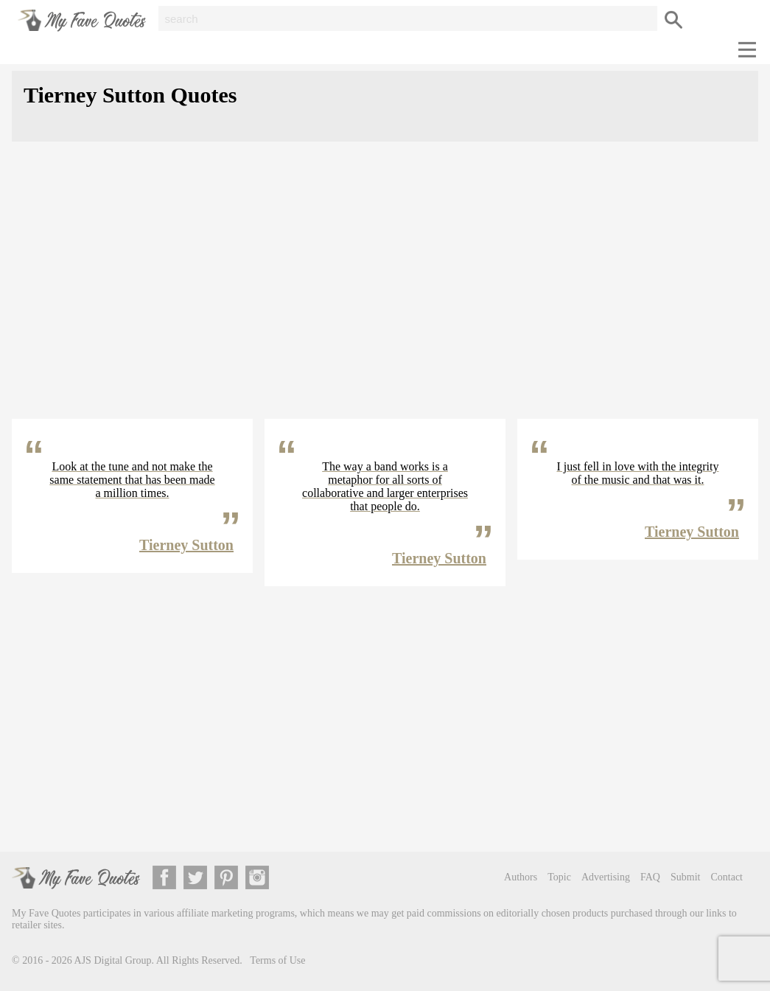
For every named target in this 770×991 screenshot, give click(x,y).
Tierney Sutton (186, 545)
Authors (520, 877)
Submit (685, 877)
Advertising (605, 877)
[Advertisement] (385, 292)
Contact (726, 877)
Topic (559, 877)
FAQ (650, 877)
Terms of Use (277, 960)
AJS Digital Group (113, 960)
